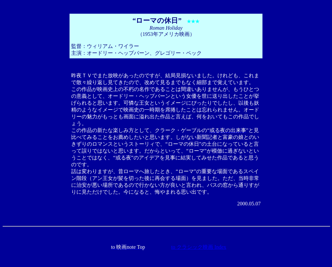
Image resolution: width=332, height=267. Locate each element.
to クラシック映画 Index (198, 247)
